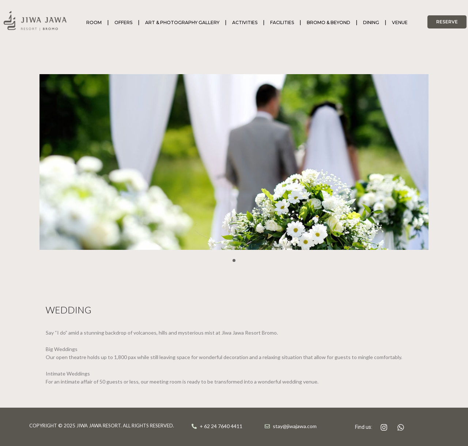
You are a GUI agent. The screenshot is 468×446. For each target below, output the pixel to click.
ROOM (94, 22)
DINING (371, 22)
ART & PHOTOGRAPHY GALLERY (182, 22)
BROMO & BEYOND (328, 22)
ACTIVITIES (244, 22)
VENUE (400, 22)
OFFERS (123, 22)
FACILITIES (282, 22)
